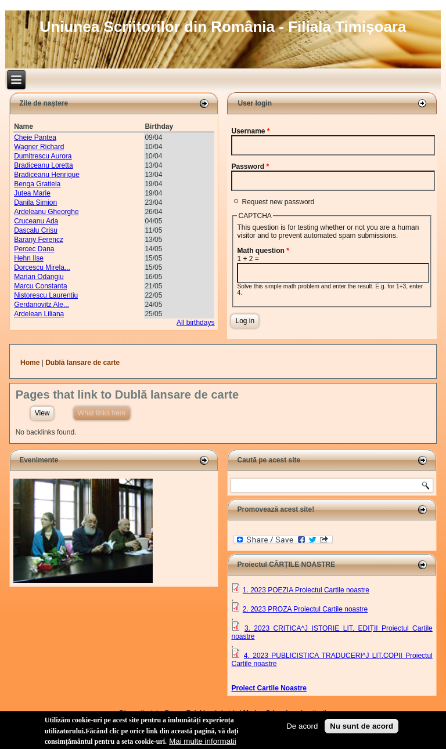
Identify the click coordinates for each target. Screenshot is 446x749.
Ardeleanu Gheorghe (46, 212)
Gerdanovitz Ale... (41, 305)
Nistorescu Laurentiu (46, 295)
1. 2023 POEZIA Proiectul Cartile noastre (306, 590)
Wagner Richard (39, 147)
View (42, 413)
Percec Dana (34, 249)
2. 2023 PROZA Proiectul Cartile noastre (305, 609)
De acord (302, 727)
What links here (104, 412)
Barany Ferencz (38, 240)
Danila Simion (35, 202)
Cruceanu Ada (36, 221)
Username (250, 131)
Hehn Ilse (29, 258)
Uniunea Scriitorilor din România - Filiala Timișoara (223, 26)
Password (250, 166)
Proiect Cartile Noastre (268, 688)
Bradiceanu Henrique (47, 175)
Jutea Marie (32, 193)
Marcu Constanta (40, 286)
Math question (263, 251)
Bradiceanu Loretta (43, 165)
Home (29, 363)
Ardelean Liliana (39, 314)
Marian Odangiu (38, 277)
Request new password (278, 202)
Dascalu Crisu (35, 230)
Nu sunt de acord (361, 727)
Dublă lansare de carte (82, 363)
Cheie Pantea (35, 137)
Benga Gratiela (37, 184)
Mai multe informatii (202, 743)
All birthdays (195, 323)
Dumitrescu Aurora (42, 156)
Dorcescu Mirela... (42, 267)
